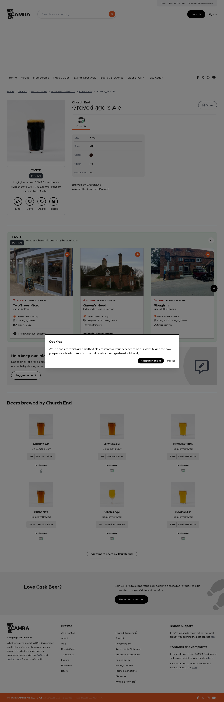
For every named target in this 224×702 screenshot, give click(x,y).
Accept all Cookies (151, 360)
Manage (171, 360)
